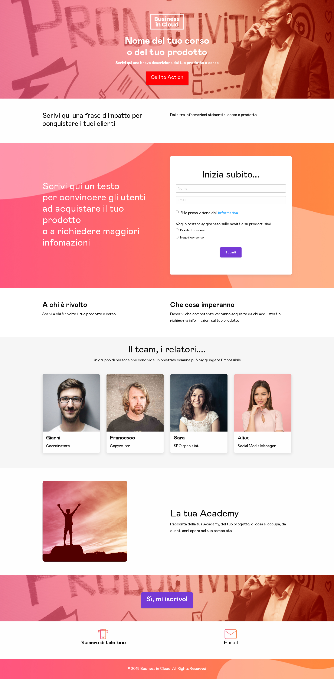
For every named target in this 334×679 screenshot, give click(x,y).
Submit (230, 252)
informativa (228, 213)
